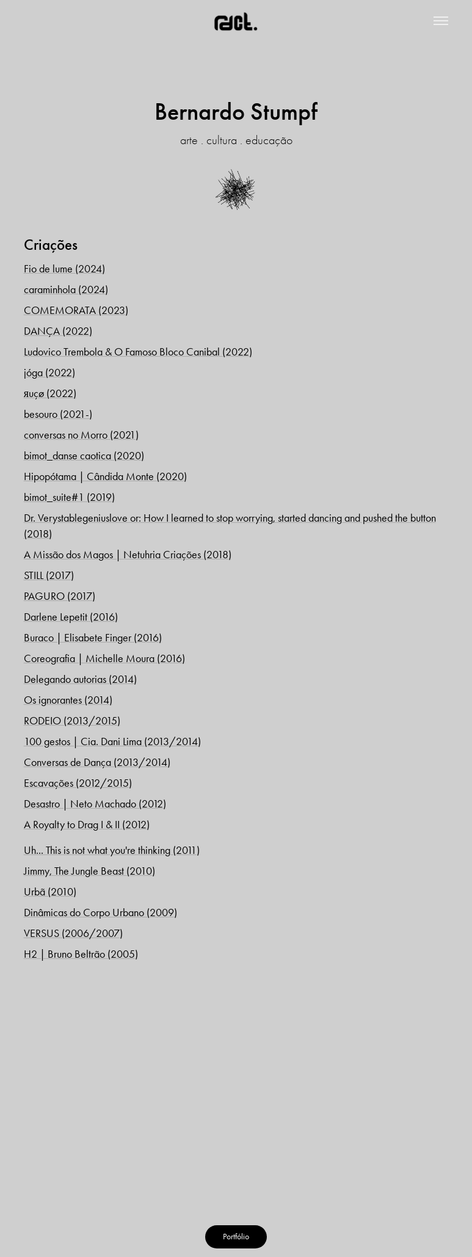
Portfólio (236, 1236)
